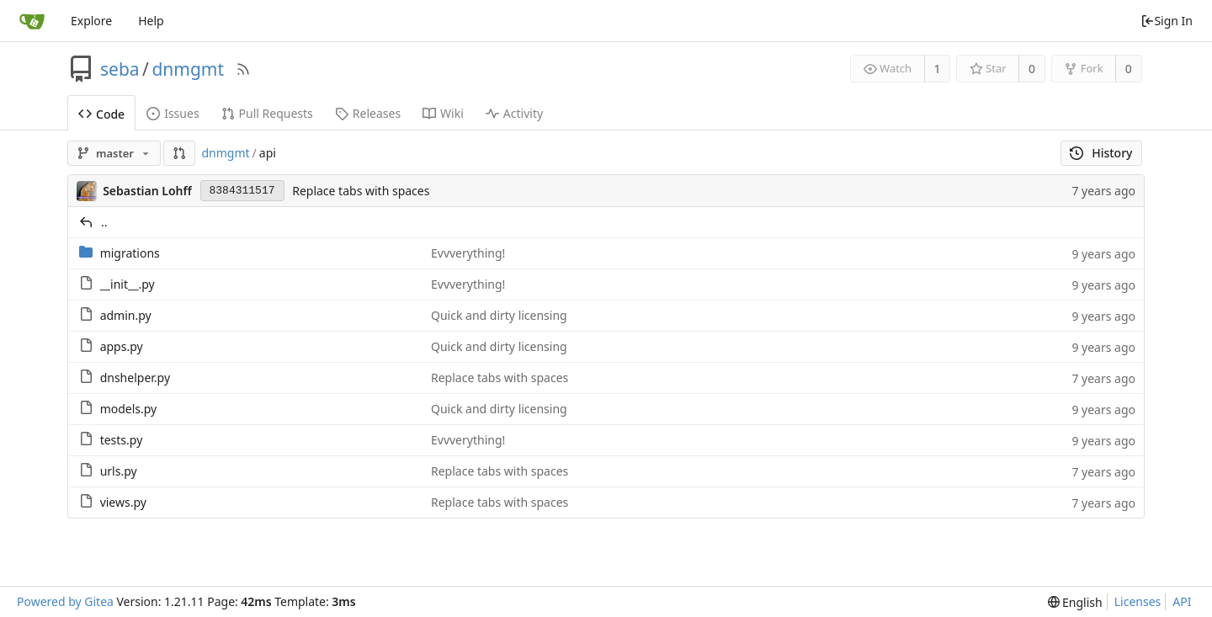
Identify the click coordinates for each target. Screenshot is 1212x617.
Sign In (1166, 21)
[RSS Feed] (243, 69)
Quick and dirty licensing (499, 315)
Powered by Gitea (65, 601)
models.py (128, 409)
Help (151, 21)
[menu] (1075, 602)
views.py (123, 502)
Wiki (443, 113)
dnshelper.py (135, 378)
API (1181, 601)
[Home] (32, 21)
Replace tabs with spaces (360, 191)
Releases (368, 113)
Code (101, 114)
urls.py (118, 471)
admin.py (126, 315)
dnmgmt (188, 69)
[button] (179, 153)
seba (120, 69)
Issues (172, 113)
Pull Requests (267, 113)
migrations (130, 253)
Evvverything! (468, 253)
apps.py (121, 346)
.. (104, 222)
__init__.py (127, 284)
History (1101, 153)
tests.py (121, 440)
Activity (514, 113)
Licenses (1138, 601)
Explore (91, 21)
